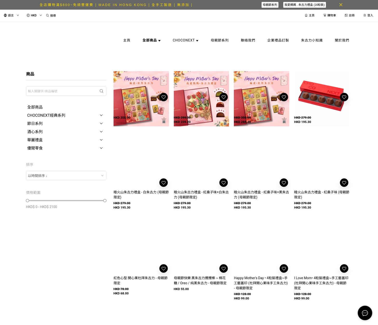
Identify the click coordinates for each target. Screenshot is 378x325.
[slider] (27, 200)
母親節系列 (270, 5)
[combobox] (66, 175)
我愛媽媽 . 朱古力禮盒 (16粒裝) (304, 5)
